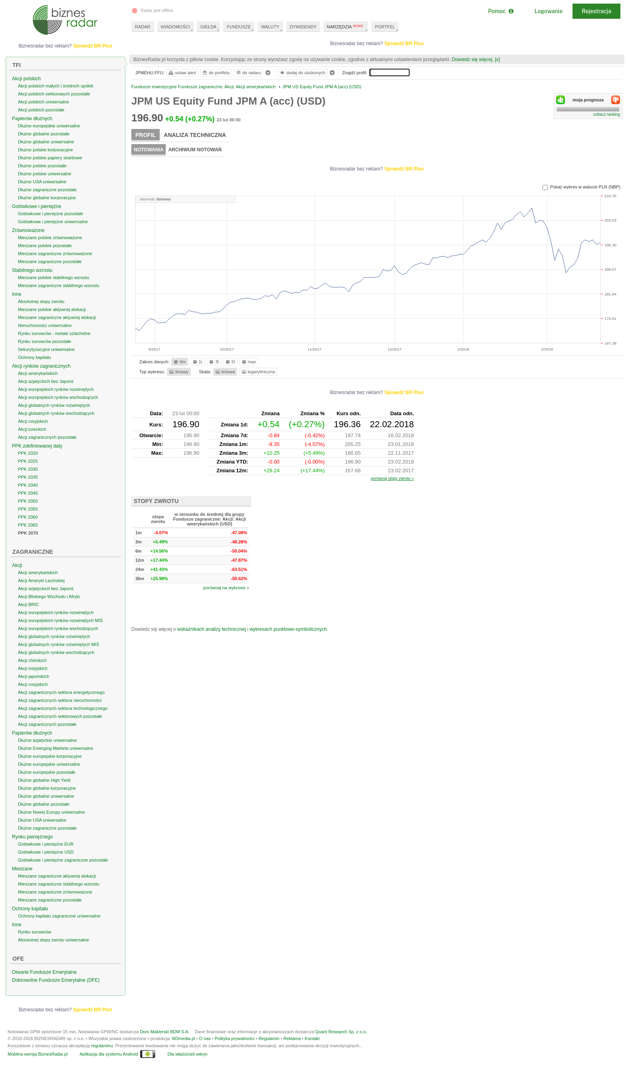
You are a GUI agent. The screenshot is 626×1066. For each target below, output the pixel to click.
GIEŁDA (208, 26)
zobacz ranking (606, 114)
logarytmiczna (258, 372)
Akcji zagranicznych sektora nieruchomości (60, 700)
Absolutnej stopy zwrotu (41, 301)
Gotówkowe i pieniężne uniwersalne (53, 221)
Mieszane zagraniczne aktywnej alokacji (57, 317)
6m (179, 362)
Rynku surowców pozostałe (44, 341)
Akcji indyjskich (33, 668)
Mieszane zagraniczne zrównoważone (55, 253)
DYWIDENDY (303, 26)
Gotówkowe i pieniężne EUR (45, 844)
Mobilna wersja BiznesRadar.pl (37, 1054)
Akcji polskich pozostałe (41, 109)
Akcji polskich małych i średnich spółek (55, 85)
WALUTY (270, 26)
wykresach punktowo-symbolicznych (288, 629)
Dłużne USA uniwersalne (42, 181)
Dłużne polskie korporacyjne (45, 149)
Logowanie (549, 11)
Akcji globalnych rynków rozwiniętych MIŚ (58, 644)
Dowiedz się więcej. (473, 59)
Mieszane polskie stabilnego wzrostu (53, 277)
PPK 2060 (28, 517)
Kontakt (312, 1038)
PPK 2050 (28, 501)
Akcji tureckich (32, 429)
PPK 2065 (28, 525)
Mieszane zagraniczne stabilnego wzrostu (58, 285)
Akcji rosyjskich (33, 421)
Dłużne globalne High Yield (44, 780)
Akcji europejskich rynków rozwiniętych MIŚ (60, 620)
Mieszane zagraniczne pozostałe (50, 261)
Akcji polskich (26, 78)
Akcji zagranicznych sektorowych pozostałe (60, 716)
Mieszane (22, 869)
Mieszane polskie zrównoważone (50, 237)
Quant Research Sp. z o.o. (341, 1031)
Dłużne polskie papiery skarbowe (50, 157)
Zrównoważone (28, 230)
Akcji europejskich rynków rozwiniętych (56, 389)
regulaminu (102, 1045)
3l (213, 362)
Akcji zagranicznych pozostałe (47, 437)
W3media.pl (183, 1038)
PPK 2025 (28, 461)
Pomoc (500, 11)
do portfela (216, 72)
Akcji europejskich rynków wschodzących (58, 397)
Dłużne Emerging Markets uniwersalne (55, 748)
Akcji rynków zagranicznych (41, 366)
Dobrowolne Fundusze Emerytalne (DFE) (55, 980)
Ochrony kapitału (34, 357)
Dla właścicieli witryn (187, 1054)
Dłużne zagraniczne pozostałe (47, 189)
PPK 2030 (28, 469)
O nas (204, 1038)
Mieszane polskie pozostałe (45, 245)
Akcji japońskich (33, 676)
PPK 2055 (28, 509)
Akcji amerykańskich (38, 373)
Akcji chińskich (32, 660)
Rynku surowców (34, 931)
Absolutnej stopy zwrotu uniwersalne (53, 939)
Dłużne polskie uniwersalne (44, 173)
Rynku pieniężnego (32, 837)
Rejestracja (596, 11)
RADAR (143, 26)
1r (197, 362)
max (248, 362)
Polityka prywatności (235, 1038)
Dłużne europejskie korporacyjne (50, 756)
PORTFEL (385, 26)
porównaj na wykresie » (226, 587)
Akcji (17, 565)
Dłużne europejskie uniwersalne (49, 125)
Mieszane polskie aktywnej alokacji (52, 309)
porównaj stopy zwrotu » (392, 478)
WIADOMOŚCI (175, 26)
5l (229, 362)
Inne (16, 294)
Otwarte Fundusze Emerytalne (44, 972)
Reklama (292, 1038)
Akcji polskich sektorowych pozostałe (54, 93)
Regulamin (268, 1038)
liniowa (224, 372)
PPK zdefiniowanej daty (37, 446)
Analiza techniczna (195, 135)
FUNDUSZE (239, 26)
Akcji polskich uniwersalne (43, 101)
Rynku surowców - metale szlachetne (54, 333)
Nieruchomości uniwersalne (45, 325)
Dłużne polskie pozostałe (42, 165)
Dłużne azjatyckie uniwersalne (47, 740)
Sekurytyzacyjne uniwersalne (46, 349)
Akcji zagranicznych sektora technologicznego (62, 708)
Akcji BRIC (28, 604)
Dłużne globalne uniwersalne (46, 141)
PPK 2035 (28, 477)
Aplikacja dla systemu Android (108, 1054)
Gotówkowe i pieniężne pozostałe (50, 213)
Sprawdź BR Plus (404, 43)
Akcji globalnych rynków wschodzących (56, 413)
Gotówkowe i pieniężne (36, 206)
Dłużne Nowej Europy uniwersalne (51, 812)
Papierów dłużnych (32, 118)
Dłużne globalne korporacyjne (47, 197)
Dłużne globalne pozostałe (43, 133)
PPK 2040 (28, 485)
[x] (497, 59)
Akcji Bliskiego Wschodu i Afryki (49, 596)
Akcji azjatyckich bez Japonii (45, 381)
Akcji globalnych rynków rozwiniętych (54, 405)
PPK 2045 (28, 493)
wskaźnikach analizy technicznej (211, 629)
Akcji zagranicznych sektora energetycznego (61, 692)
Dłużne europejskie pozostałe (46, 772)
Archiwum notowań (195, 150)
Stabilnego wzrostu (32, 270)
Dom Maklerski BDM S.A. (164, 1031)
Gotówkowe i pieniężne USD (45, 852)
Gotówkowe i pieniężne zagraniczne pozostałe (63, 860)
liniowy (178, 372)
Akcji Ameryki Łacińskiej (41, 580)
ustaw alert (182, 72)
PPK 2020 (28, 453)
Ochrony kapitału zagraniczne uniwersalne (59, 915)
